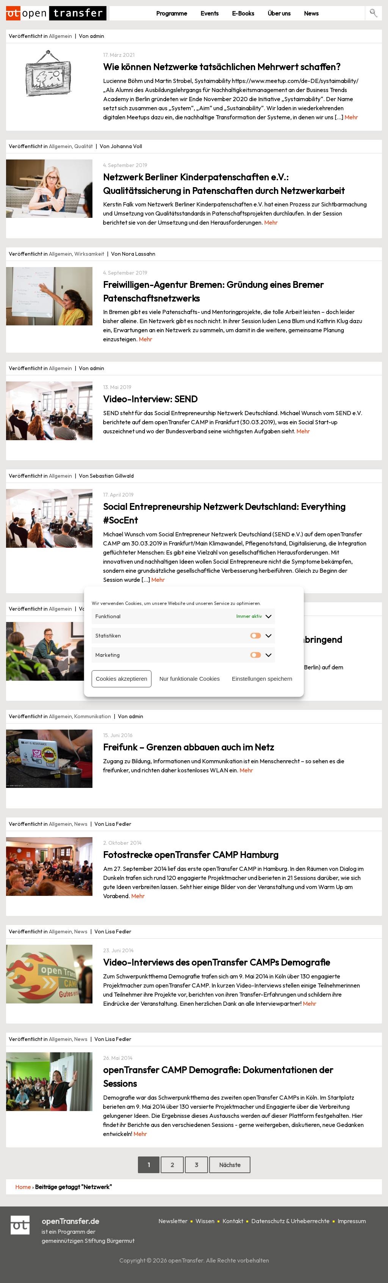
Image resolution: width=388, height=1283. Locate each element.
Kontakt (232, 1221)
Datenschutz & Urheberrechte (290, 1221)
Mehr (351, 117)
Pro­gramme (171, 13)
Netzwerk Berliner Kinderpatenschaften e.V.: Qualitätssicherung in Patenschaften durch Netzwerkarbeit (224, 183)
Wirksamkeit (89, 253)
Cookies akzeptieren (121, 678)
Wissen (205, 1221)
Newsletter (173, 1221)
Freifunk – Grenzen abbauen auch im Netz (188, 747)
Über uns (279, 13)
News (311, 13)
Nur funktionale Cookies (190, 678)
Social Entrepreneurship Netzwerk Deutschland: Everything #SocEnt (224, 513)
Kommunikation (92, 716)
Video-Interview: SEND (150, 399)
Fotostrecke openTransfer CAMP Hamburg (190, 854)
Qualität (83, 146)
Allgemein (60, 36)
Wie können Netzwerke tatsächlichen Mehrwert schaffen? (221, 66)
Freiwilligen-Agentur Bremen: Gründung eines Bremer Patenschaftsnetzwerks (213, 291)
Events (209, 13)
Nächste (230, 1165)
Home (23, 1187)
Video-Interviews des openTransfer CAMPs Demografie (216, 962)
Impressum (352, 1221)
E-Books (243, 13)
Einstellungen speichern (262, 678)
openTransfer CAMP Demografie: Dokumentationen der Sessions (218, 1076)
